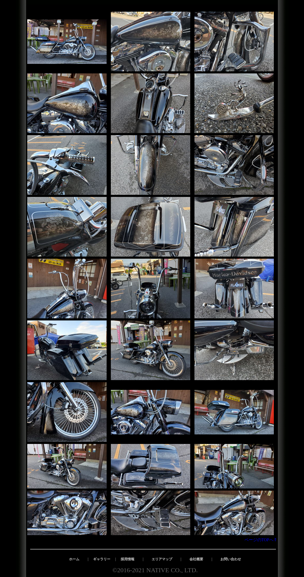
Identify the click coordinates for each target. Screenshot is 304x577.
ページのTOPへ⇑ (262, 540)
